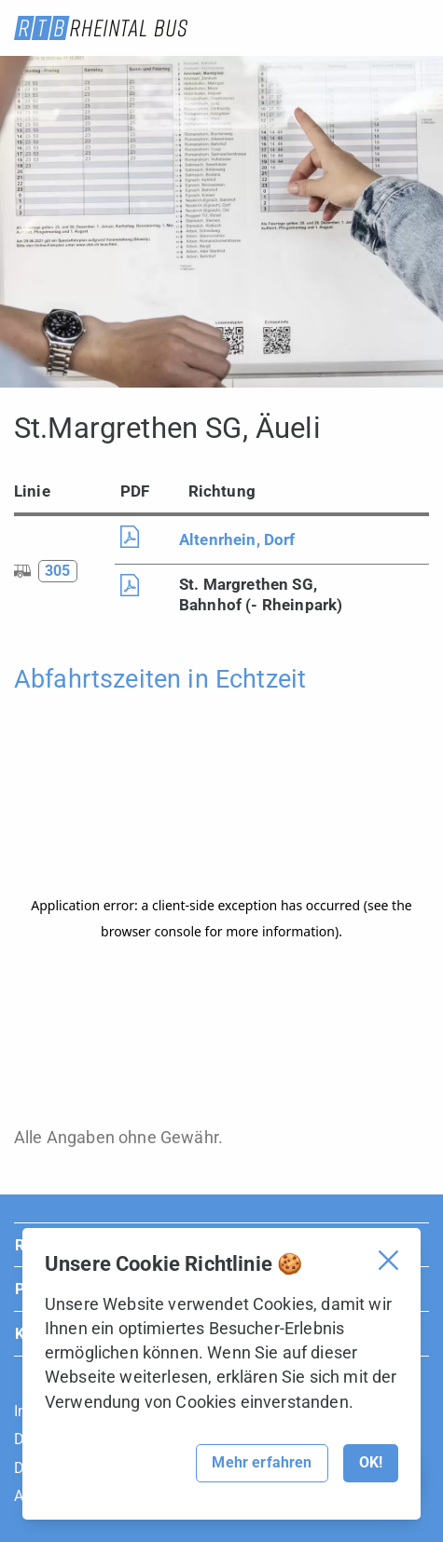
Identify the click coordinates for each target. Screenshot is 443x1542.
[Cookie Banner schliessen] (388, 1260)
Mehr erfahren (261, 1462)
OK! (370, 1462)
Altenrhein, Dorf (237, 539)
